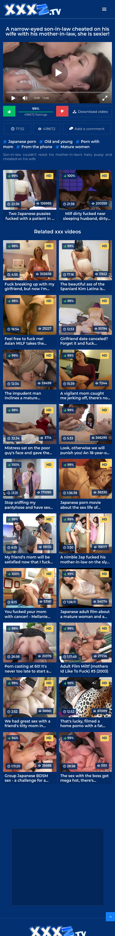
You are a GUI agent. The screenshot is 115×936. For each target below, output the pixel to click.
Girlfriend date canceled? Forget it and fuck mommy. (84, 341)
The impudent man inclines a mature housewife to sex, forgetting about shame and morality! (27, 395)
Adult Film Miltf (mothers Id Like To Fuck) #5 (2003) (84, 668)
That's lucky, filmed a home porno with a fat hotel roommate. (81, 723)
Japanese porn (22, 141)
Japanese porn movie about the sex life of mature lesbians (80, 504)
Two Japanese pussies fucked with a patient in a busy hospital (30, 216)
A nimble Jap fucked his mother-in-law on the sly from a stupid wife (83, 559)
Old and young (58, 141)
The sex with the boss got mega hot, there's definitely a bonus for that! (85, 778)
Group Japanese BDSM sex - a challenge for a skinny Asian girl (26, 778)
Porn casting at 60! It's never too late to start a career (26, 668)
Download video (93, 111)
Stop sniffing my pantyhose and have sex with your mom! (27, 504)
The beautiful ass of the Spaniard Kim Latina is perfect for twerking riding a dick (82, 286)
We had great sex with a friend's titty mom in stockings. (27, 723)
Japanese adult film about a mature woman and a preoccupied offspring (85, 614)
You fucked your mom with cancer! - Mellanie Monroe (26, 614)
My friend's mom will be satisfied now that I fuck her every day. (27, 559)
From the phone (36, 146)
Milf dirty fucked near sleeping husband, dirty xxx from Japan (85, 216)
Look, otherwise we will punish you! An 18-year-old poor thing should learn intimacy (85, 450)
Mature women (75, 146)
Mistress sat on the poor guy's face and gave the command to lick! (27, 450)
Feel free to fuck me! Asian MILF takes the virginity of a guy (24, 341)
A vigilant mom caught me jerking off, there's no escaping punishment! (84, 395)
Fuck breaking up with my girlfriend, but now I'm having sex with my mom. (29, 286)
